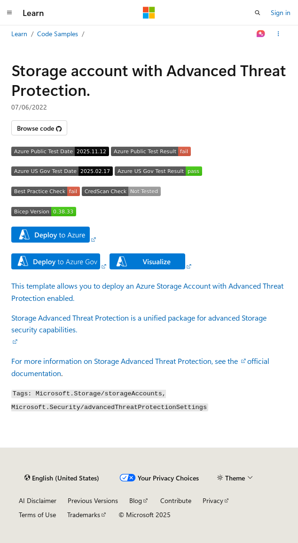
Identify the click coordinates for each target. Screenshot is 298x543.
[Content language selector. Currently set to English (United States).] (62, 478)
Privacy (213, 500)
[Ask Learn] (261, 33)
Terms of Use (37, 514)
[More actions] (278, 33)
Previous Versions (93, 500)
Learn (19, 33)
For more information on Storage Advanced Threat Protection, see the (125, 361)
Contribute (175, 500)
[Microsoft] (149, 13)
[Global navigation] (9, 12)
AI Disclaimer (37, 500)
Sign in (280, 12)
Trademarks (83, 514)
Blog (135, 500)
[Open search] (257, 12)
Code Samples (57, 33)
